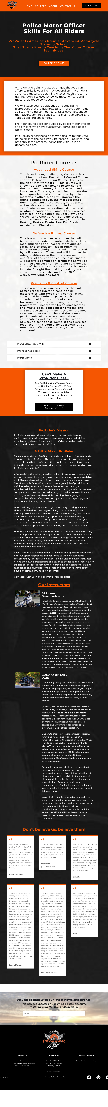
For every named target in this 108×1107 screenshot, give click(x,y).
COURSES (40, 6)
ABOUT (53, 6)
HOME (28, 6)
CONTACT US (67, 6)
